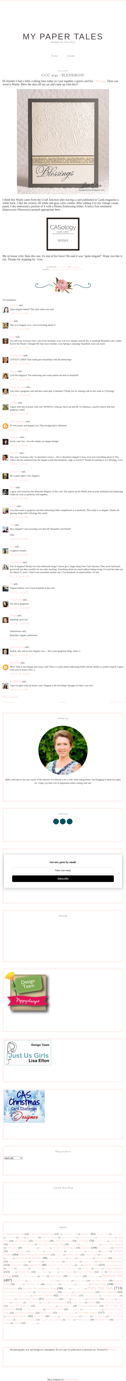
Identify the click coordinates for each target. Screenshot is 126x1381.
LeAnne (13, 403)
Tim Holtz (54, 1316)
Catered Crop (116, 1241)
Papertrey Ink (112, 1276)
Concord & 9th (104, 1248)
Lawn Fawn (22, 1268)
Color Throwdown (29, 1248)
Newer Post (117, 702)
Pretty (66, 1289)
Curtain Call (92, 1251)
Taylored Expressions (88, 1306)
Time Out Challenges (70, 1316)
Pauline (13, 615)
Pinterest (18, 1284)
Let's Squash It (50, 1269)
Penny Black (65, 1281)
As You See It (117, 1234)
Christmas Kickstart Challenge (21, 1244)
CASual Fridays (101, 1241)
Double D (59, 1255)
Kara (12, 546)
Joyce (12, 487)
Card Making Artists (86, 1238)
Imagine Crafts (88, 1262)
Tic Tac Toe (39, 1316)
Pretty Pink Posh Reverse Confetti (18, 1292)
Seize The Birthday (69, 1295)
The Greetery (46, 1313)
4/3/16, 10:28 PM (19, 348)
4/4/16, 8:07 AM (19, 414)
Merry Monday (42, 1272)
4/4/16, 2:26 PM (19, 464)
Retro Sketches (108, 1292)
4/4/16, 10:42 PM (19, 576)
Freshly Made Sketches (29, 1258)
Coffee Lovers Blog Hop (90, 1244)
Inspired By (34, 1264)
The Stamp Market (17, 1316)
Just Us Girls (91, 1264)
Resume (71, 55)
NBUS (43, 1276)
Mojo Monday (66, 1272)
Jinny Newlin (16, 562)
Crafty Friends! (36, 1251)
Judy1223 (14, 453)
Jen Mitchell (15, 681)
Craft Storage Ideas (17, 1251)
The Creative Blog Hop (92, 1309)
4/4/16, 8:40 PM (19, 539)
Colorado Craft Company (64, 1248)
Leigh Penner (16, 599)
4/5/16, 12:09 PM (19, 623)
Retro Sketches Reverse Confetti (16, 1296)
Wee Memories (102, 1319)
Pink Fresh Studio (99, 1280)
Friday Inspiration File (56, 1258)
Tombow (86, 1316)
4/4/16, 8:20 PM (19, 517)
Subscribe (63, 878)
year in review (31, 1323)
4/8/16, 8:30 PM (19, 689)
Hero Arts (36, 1262)
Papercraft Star (93, 1276)
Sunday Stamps (77, 1302)
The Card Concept (54, 1309)
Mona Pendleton (17, 421)
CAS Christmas (21, 1241)
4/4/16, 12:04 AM (20, 395)
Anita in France (17, 647)
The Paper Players (88, 1312)
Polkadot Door (51, 1284)
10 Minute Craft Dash (14, 1234)
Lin (11, 321)
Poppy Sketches (68, 1284)
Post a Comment (10, 697)
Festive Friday (91, 1255)
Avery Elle (11, 1237)
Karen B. (14, 305)
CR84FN (118, 1248)
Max (12, 1272)
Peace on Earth (18, 1281)
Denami (105, 1251)
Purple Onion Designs (84, 1292)
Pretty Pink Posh (100, 1288)
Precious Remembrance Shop (39, 1288)
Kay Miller (15, 663)
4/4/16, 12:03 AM (20, 379)
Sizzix (66, 1299)
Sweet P (91, 1302)
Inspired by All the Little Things (60, 1265)
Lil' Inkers (86, 1268)
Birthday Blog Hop (68, 1238)
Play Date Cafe (32, 1284)
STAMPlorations (32, 1303)
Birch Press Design (50, 1237)
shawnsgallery (9, 1299)
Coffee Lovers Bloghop (112, 1244)
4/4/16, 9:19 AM (19, 429)
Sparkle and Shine (78, 1299)
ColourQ (85, 1247)
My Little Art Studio (28, 1276)
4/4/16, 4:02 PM (19, 498)
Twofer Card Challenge (26, 1320)
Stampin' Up (18, 1302)
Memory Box (24, 1272)
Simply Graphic (51, 1299)
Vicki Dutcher (16, 355)
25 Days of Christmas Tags (41, 1234)
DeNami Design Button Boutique (34, 1254)
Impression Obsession (72, 269)
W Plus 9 (69, 1320)
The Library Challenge (65, 1313)
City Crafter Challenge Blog (51, 1244)
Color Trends (44, 1248)
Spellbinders (93, 1299)
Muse (101, 1272)
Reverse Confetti (42, 1295)
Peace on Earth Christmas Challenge (42, 1281)
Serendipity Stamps (110, 1295)
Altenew (85, 1233)
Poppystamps (99, 1284)
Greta (12, 337)
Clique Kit (73, 1244)
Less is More (36, 1269)
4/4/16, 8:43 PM (19, 555)
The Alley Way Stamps (32, 1309)
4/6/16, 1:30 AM (19, 655)
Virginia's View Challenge (51, 1320)
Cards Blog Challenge (105, 1238)
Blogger (112, 1349)
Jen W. (13, 506)
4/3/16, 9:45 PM (19, 313)
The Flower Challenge (24, 1313)
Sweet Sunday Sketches (45, 1306)
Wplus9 (17, 1323)
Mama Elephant (113, 1268)
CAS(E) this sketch (63, 1241)
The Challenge (74, 1309)
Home (54, 55)
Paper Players (56, 1276)
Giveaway (117, 1258)
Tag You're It (65, 1306)
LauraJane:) (15, 471)
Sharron (13, 371)
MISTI (54, 1272)
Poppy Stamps (82, 1284)
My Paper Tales (63, 36)
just (79, 1265)
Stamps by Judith (58, 1302)
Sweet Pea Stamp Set (19, 1306)
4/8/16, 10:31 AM (20, 674)
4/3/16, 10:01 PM (19, 329)
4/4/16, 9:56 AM (19, 445)
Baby (21, 1238)
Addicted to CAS (70, 1234)
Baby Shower (32, 1237)
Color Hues (12, 1248)
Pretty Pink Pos (78, 1289)
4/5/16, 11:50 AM (20, 608)
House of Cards (72, 1262)
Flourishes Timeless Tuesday (111, 1255)
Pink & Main (80, 1281)
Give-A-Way (101, 1258)
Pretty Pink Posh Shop (46, 1292)
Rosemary (14, 437)
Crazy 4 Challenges (54, 1251)
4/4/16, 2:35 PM (19, 480)
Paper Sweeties (75, 1276)
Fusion (71, 1258)
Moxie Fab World (85, 1272)
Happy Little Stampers (18, 1262)
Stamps (44, 1303)
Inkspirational (16, 1265)
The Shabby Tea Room (113, 1313)
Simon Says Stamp (27, 1298)
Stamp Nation (109, 1299)
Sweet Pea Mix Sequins (111, 1302)
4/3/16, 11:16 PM (19, 363)
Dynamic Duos (73, 1254)
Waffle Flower (82, 1319)
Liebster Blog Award (69, 1268)
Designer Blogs (71, 1379)
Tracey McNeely (17, 387)
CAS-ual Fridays (41, 1241)
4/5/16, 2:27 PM (19, 639)
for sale (9, 1258)
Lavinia (10, 1268)
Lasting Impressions (113, 1265)
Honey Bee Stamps (53, 1262)
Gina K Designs (85, 1258)
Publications (66, 1292)
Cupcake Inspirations (75, 1251)
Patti (12, 525)
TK (11, 584)
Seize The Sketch (91, 1296)
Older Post (8, 702)
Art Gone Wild (102, 1234)
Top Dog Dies (99, 1316)
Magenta (97, 1269)
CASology (99, 81)
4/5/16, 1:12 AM (19, 592)
